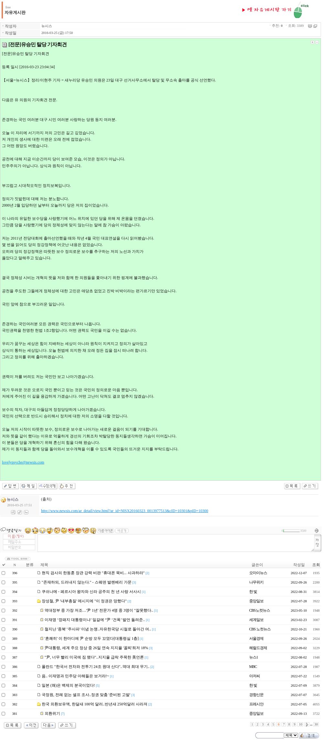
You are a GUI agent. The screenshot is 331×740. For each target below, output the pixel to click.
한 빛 (253, 591)
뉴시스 (46, 26)
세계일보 (256, 619)
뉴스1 (253, 657)
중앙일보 (256, 601)
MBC (253, 666)
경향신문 (256, 694)
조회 (316, 565)
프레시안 (256, 704)
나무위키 (256, 582)
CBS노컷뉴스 (259, 610)
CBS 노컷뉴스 (260, 629)
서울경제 (256, 638)
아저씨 (254, 676)
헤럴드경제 (258, 648)
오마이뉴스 (258, 573)
